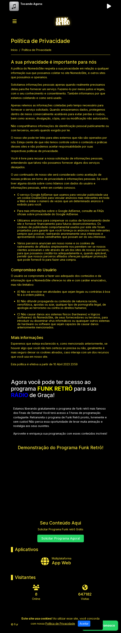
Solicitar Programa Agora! (60, 538)
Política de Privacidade (60, 623)
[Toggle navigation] (14, 21)
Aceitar (84, 623)
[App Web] (60, 561)
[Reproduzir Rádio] (109, 6)
